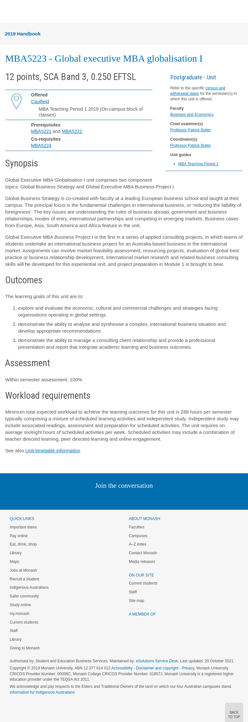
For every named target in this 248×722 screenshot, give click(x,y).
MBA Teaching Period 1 (198, 164)
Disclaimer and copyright (157, 668)
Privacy (188, 668)
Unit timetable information (53, 450)
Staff (13, 630)
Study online (20, 605)
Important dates (23, 527)
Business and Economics (191, 114)
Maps (14, 561)
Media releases (142, 561)
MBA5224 (41, 145)
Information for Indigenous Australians (42, 692)
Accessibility (121, 668)
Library (16, 553)
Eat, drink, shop (23, 544)
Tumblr (142, 498)
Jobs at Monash (23, 570)
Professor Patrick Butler (190, 130)
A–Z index (137, 544)
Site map (136, 600)
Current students (24, 622)
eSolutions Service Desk (157, 661)
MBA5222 (72, 131)
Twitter (105, 498)
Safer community (24, 596)
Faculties (136, 527)
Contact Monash (143, 553)
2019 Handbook (23, 33)
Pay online (19, 536)
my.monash (19, 613)
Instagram (78, 498)
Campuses (138, 536)
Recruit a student (24, 579)
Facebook (117, 498)
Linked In (91, 498)
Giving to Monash (25, 648)
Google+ (129, 498)
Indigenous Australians (29, 587)
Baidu (169, 498)
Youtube (154, 498)
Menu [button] (8, 11)
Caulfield (40, 101)
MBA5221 (41, 131)
